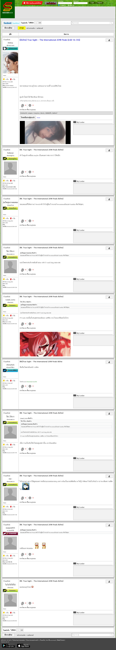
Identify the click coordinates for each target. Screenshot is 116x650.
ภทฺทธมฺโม (48, 113)
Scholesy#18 (24, 113)
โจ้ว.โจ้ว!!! (10, 251)
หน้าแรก (3, 640)
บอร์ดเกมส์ (40, 28)
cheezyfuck (10, 365)
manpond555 (10, 528)
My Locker (78, 122)
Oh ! (10, 479)
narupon (30, 113)
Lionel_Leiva (10, 300)
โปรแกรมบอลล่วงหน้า (32, 640)
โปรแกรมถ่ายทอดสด (19, 640)
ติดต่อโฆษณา (61, 640)
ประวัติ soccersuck (51, 640)
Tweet (38, 117)
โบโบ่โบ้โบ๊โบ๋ (10, 585)
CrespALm (37, 113)
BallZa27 (54, 113)
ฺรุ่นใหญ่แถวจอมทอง (10, 202)
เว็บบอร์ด (42, 640)
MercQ (42, 113)
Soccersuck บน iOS (32, 381)
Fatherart (10, 153)
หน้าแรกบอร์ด (30, 28)
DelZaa (10, 43)
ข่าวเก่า (9, 640)
